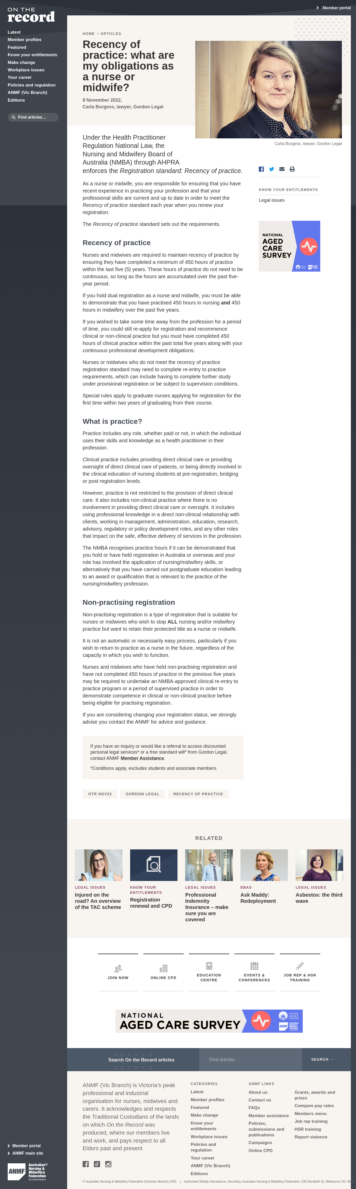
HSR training (308, 1129)
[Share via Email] (281, 169)
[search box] (37, 117)
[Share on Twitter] (271, 169)
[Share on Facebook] (261, 169)
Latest (197, 1091)
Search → (322, 1059)
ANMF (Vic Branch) (210, 1165)
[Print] (292, 169)
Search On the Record (141, 1059)
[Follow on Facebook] (86, 1165)
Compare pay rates (314, 1105)
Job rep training (311, 1121)
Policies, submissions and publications (266, 1129)
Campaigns (260, 1142)
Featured (200, 1107)
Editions (199, 1173)
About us (258, 1092)
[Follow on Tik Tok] (97, 1165)
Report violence (311, 1137)
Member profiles (207, 1099)
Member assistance (268, 1115)
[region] (334, 8)
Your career (203, 1158)
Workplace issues (209, 1136)
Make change (204, 1115)
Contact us (259, 1100)
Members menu (311, 1113)
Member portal (24, 1146)
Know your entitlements (288, 190)
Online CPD (260, 1150)
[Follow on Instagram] (108, 1165)
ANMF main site (25, 1153)
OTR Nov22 (100, 794)
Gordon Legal (142, 794)
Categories (204, 1084)
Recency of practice (198, 794)
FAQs (254, 1107)
